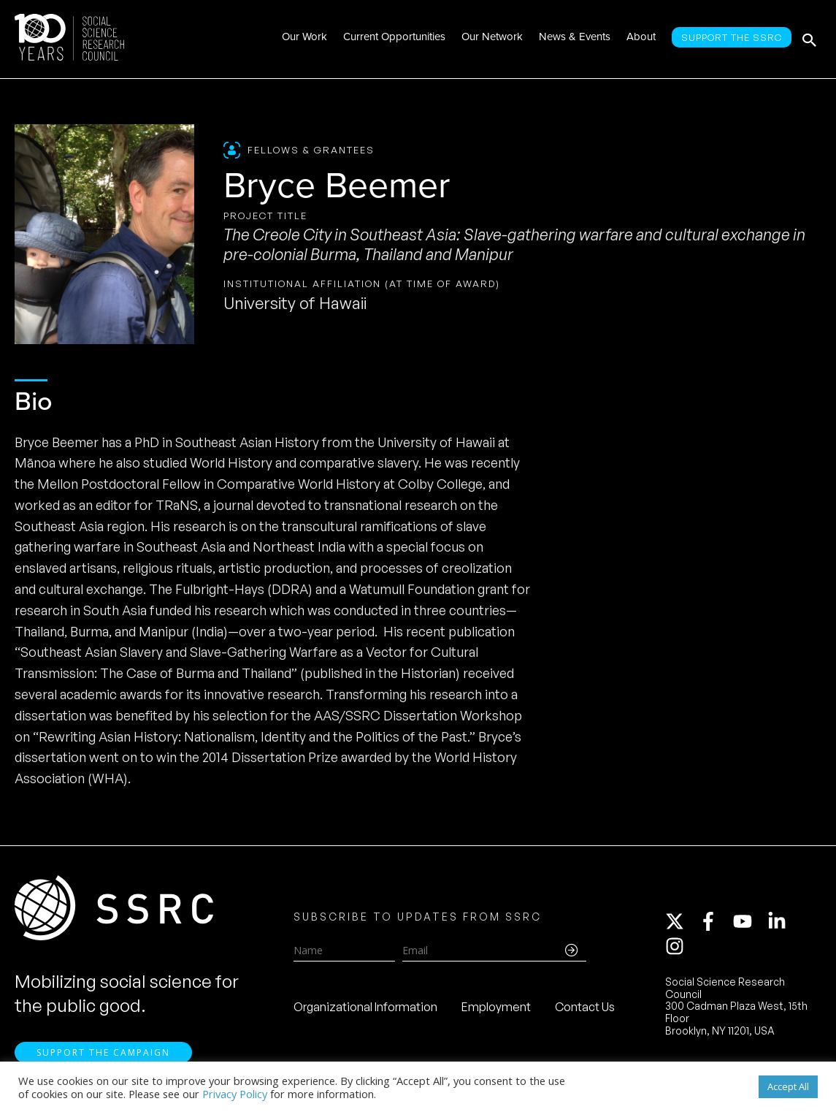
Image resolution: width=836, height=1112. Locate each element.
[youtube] (749, 922)
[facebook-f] (715, 922)
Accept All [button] (788, 1086)
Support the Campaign (103, 1054)
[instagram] (677, 946)
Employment (496, 1007)
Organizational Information (365, 1007)
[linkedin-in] (783, 922)
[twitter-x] (681, 922)
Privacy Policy (234, 1093)
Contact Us (585, 1007)
